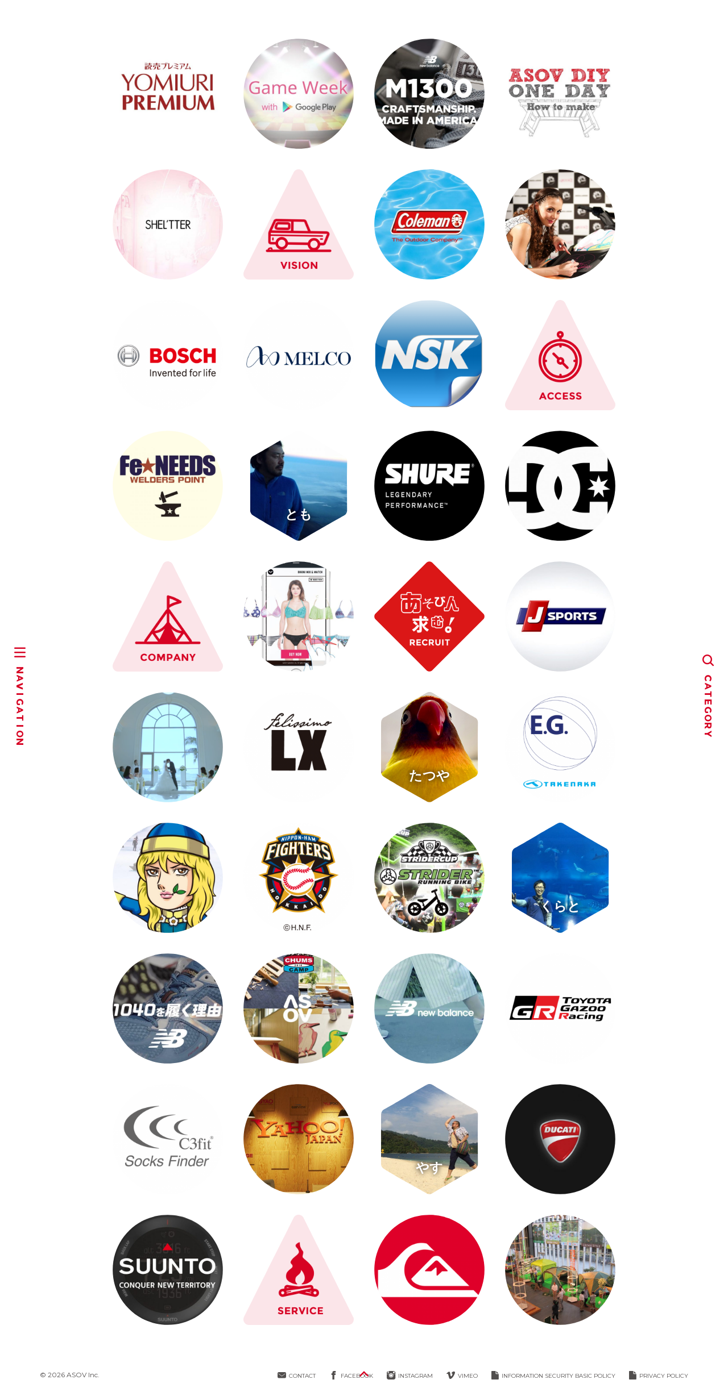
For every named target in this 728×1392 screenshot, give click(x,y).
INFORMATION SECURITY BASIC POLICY (553, 1376)
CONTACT (297, 1376)
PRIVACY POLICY (658, 1376)
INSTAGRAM (410, 1376)
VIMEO (462, 1376)
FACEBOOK (351, 1376)
